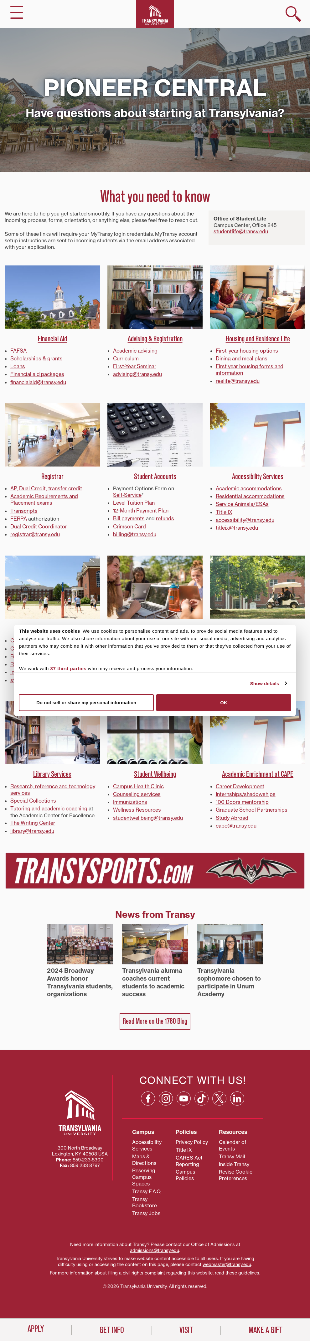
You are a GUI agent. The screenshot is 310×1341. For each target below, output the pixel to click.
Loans (17, 366)
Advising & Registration (155, 339)
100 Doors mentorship (242, 799)
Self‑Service (127, 494)
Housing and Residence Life (258, 339)
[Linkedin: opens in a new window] (237, 1095)
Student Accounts (155, 475)
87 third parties (68, 668)
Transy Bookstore (144, 1199)
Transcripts (23, 510)
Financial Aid (52, 339)
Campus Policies (185, 1171)
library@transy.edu (32, 828)
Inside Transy (234, 1161)
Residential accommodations (250, 495)
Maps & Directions (144, 1156)
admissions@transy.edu (154, 1247)
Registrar (52, 475)
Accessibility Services (258, 475)
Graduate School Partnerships (251, 807)
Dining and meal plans (241, 358)
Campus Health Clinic (138, 784)
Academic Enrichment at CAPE (257, 772)
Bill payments (128, 517)
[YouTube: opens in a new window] (184, 1095)
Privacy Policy (192, 1139)
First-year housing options (246, 351)
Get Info (112, 1330)
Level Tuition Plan (133, 502)
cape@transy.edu (236, 822)
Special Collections (33, 798)
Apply (36, 1329)
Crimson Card (129, 525)
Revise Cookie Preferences (235, 1171)
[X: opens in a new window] (219, 1095)
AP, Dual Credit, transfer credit (45, 488)
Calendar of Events (232, 1142)
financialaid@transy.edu (37, 382)
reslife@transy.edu (237, 380)
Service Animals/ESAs (242, 503)
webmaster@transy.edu (227, 1261)
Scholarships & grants (36, 358)
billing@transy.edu (134, 533)
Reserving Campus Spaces (143, 1174)
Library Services (52, 772)
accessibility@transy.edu (244, 519)
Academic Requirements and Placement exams (44, 498)
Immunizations (130, 799)
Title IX (224, 511)
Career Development (240, 784)
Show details (264, 683)
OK (223, 702)
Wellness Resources (136, 807)
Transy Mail (232, 1153)
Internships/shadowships (245, 792)
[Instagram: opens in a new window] (166, 1095)
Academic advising (135, 351)
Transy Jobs (146, 1210)
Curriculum (126, 358)
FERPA (18, 517)
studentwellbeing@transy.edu (147, 815)
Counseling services (136, 792)
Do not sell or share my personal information (86, 702)
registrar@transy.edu (34, 533)
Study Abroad (232, 815)
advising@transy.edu (137, 374)
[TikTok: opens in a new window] (201, 1095)
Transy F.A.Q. (147, 1188)
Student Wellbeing (155, 772)
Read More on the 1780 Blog (155, 1018)
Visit (186, 1330)
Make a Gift (265, 1330)
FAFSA (18, 351)
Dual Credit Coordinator (38, 525)
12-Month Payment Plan (140, 510)
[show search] (293, 14)
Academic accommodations (249, 488)
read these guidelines (237, 1269)
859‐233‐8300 (88, 1158)
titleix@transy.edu (236, 526)
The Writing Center (32, 820)
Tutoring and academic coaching (48, 806)
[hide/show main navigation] (16, 12)
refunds (164, 517)
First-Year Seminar (134, 366)
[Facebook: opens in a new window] (148, 1095)
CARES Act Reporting (189, 1157)
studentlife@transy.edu (240, 231)
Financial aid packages (37, 374)
